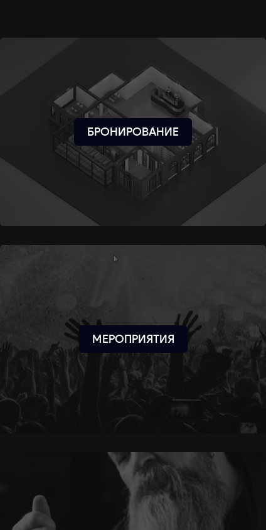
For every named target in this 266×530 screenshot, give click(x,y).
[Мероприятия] (133, 339)
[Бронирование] (133, 132)
